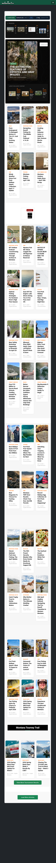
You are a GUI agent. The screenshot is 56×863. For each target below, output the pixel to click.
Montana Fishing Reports (30, 126)
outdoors (26, 594)
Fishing (25, 172)
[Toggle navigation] (53, 2)
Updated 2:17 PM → (45, 17)
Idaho (24, 382)
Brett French (41, 340)
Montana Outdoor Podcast (17, 245)
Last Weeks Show (42, 172)
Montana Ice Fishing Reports (17, 594)
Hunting (11, 490)
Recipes (39, 126)
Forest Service (13, 382)
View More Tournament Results (28, 782)
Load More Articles (27, 797)
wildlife (25, 548)
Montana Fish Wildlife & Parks (18, 340)
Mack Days (26, 699)
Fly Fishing (26, 340)
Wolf (10, 126)
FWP (10, 172)
